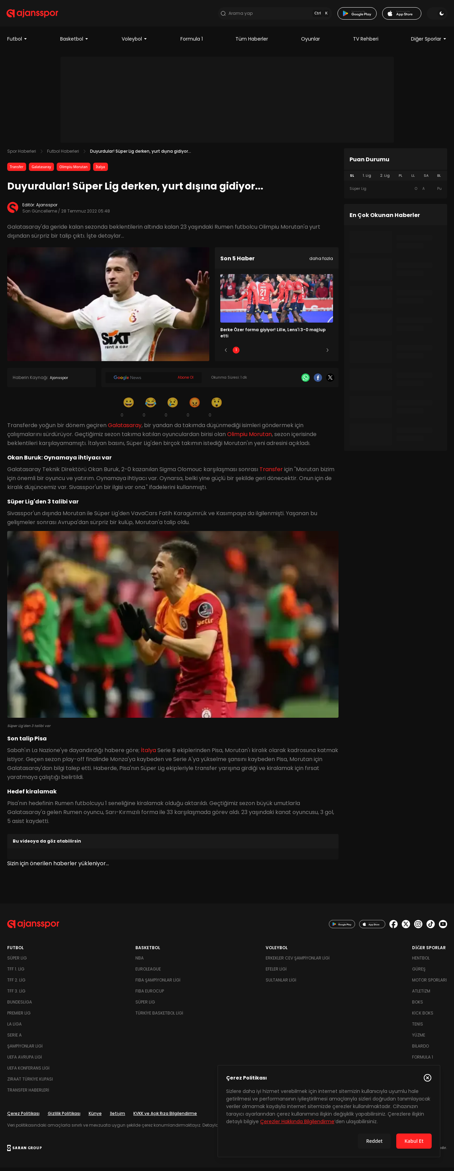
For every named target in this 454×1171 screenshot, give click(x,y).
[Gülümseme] (129, 410)
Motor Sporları (429, 983)
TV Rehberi (365, 42)
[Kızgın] (195, 410)
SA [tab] (426, 179)
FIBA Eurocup (149, 994)
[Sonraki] (327, 354)
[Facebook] (318, 381)
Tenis (417, 1027)
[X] (330, 381)
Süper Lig (17, 961)
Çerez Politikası (23, 1117)
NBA (139, 961)
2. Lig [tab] (385, 179)
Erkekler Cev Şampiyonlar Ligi (298, 961)
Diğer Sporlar (429, 42)
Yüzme (418, 1038)
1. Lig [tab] (367, 179)
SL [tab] (352, 179)
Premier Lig (19, 1016)
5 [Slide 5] (317, 353)
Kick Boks (422, 1016)
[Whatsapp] (305, 381)
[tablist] (395, 179)
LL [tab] (413, 179)
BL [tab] (439, 179)
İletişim (117, 1117)
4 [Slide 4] (297, 353)
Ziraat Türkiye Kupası (30, 1082)
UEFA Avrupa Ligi (24, 1060)
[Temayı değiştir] (437, 15)
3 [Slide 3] (276, 353)
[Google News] (154, 381)
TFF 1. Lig (15, 972)
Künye (95, 1117)
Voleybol (134, 42)
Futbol (17, 42)
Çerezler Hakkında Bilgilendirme (297, 1121)
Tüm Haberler (251, 42)
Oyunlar (310, 42)
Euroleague (148, 972)
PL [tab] (400, 179)
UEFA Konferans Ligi (28, 1071)
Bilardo (420, 1049)
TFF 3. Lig (16, 994)
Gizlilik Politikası (64, 1117)
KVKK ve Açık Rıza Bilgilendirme (165, 1117)
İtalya (100, 170)
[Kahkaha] (151, 410)
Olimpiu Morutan (73, 170)
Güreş (418, 972)
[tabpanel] (395, 192)
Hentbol (421, 961)
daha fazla (321, 262)
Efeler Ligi (276, 972)
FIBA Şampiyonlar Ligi (157, 983)
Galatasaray (41, 170)
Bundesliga (19, 1005)
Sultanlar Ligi (281, 983)
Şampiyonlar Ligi (25, 1049)
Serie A (14, 1038)
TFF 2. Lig (16, 983)
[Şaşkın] (217, 410)
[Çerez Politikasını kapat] (427, 1078)
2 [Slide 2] (256, 353)
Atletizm (421, 994)
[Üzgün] (173, 410)
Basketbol (74, 42)
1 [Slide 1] (236, 353)
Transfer (17, 170)
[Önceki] (226, 354)
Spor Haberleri (21, 155)
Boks (417, 1005)
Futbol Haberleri (63, 155)
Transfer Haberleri (28, 1093)
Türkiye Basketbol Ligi (159, 1016)
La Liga (14, 1027)
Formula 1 (191, 42)
